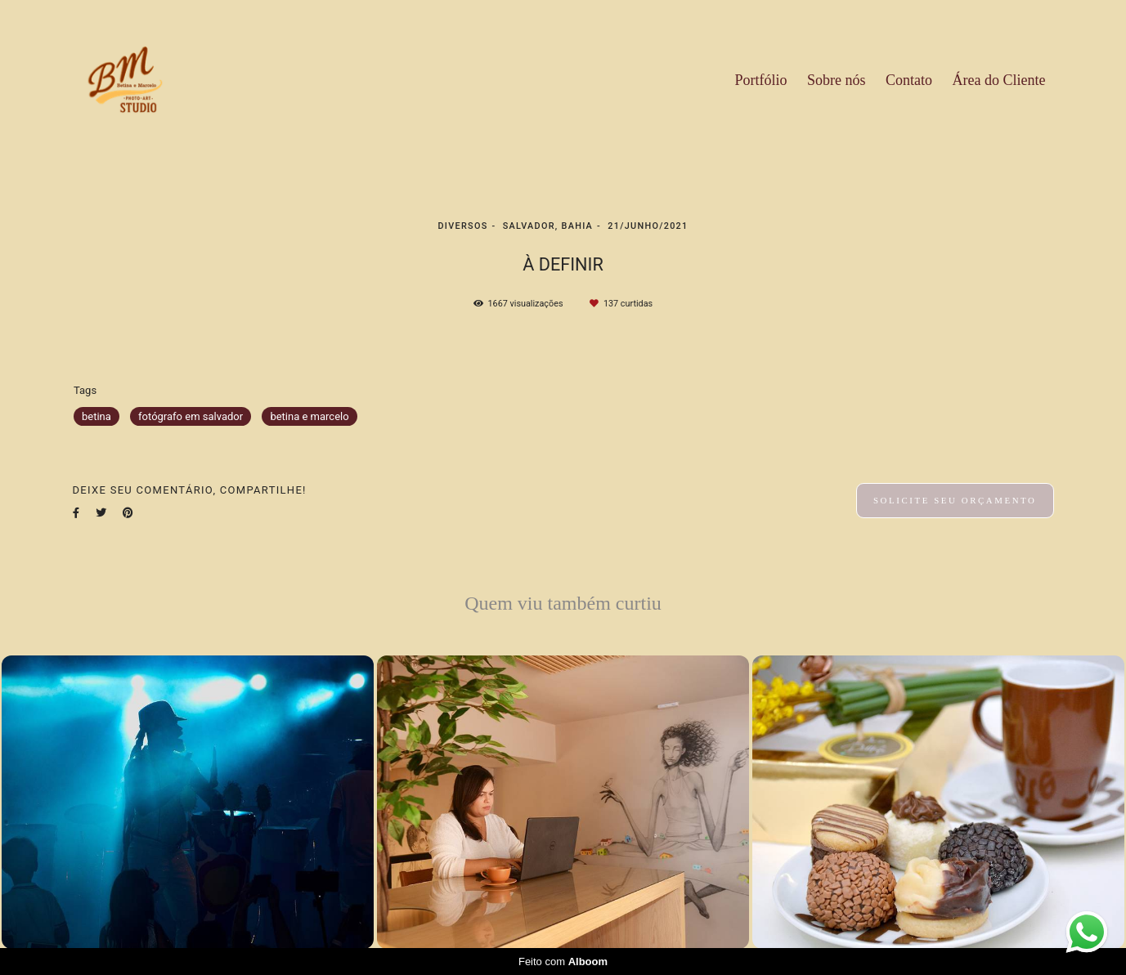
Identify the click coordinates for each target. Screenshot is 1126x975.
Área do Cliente (999, 80)
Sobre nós (836, 80)
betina (96, 416)
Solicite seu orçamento (955, 500)
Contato (909, 80)
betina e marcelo (309, 416)
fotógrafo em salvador (190, 416)
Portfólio (761, 80)
